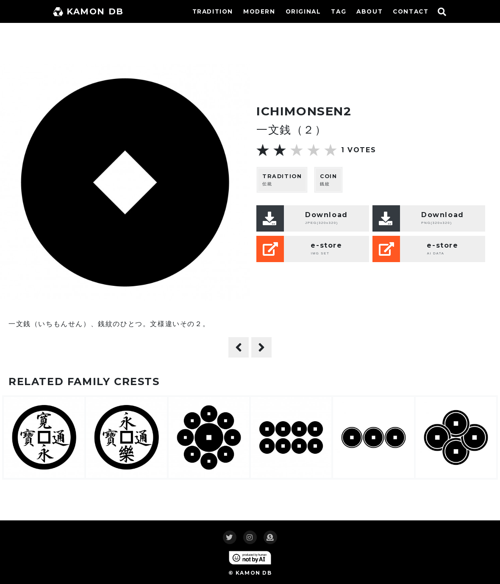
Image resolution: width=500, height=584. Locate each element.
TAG (338, 11)
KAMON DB (88, 11)
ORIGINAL (303, 11)
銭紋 (328, 180)
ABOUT (369, 11)
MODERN (259, 11)
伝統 (282, 180)
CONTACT (410, 11)
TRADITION (212, 11)
